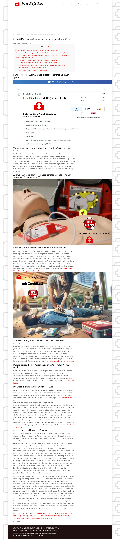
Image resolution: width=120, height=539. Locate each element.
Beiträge (80, 4)
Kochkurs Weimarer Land (43, 513)
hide (47, 46)
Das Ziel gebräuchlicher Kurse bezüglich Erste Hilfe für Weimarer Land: (40, 65)
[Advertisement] (60, 20)
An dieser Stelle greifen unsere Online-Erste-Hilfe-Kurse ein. (37, 63)
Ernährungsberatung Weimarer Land (26, 516)
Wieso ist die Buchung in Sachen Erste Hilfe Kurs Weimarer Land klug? (40, 53)
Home (65, 4)
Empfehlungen (90, 4)
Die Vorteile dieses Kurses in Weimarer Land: (32, 67)
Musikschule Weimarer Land (63, 513)
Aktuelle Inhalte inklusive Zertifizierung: (33, 70)
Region (72, 4)
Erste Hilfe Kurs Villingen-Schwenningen (60, 361)
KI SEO (44, 532)
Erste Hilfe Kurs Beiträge (23, 34)
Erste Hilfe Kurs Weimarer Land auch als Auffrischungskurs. (37, 60)
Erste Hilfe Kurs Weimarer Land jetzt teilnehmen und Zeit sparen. (36, 50)
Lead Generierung (18, 533)
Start (14, 34)
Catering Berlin (51, 532)
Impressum (101, 4)
